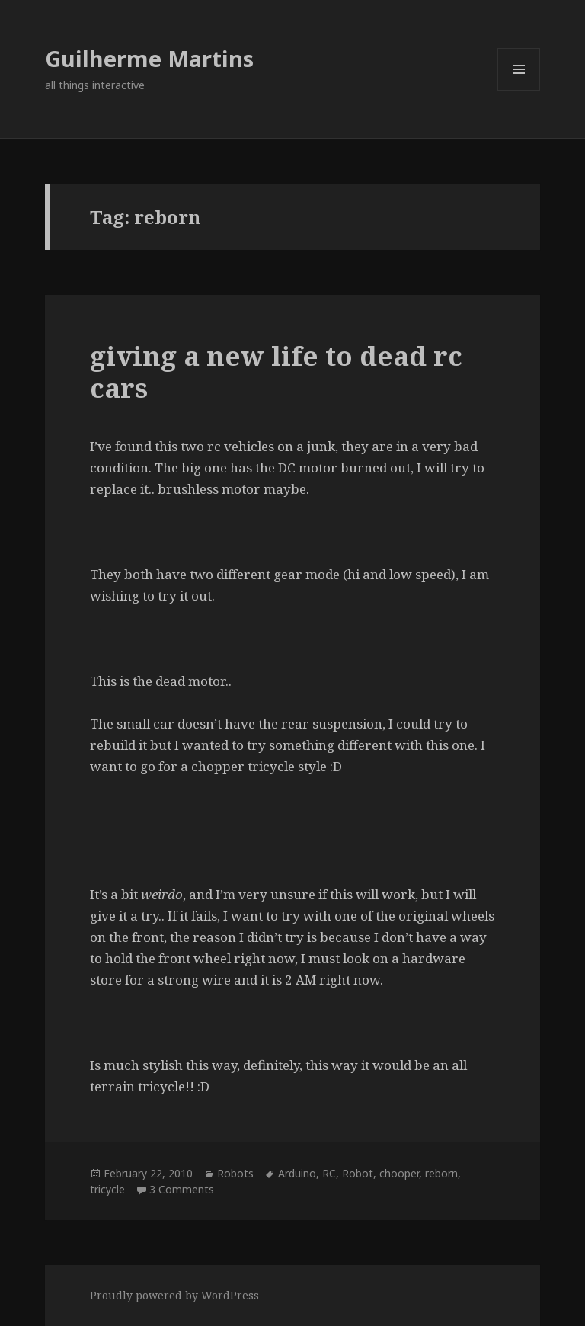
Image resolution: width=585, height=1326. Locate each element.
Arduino (297, 1173)
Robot (357, 1173)
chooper (399, 1173)
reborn (441, 1173)
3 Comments (181, 1189)
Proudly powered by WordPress (174, 1295)
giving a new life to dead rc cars (276, 371)
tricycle (107, 1189)
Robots (235, 1173)
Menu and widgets (519, 90)
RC (329, 1173)
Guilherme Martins (149, 58)
